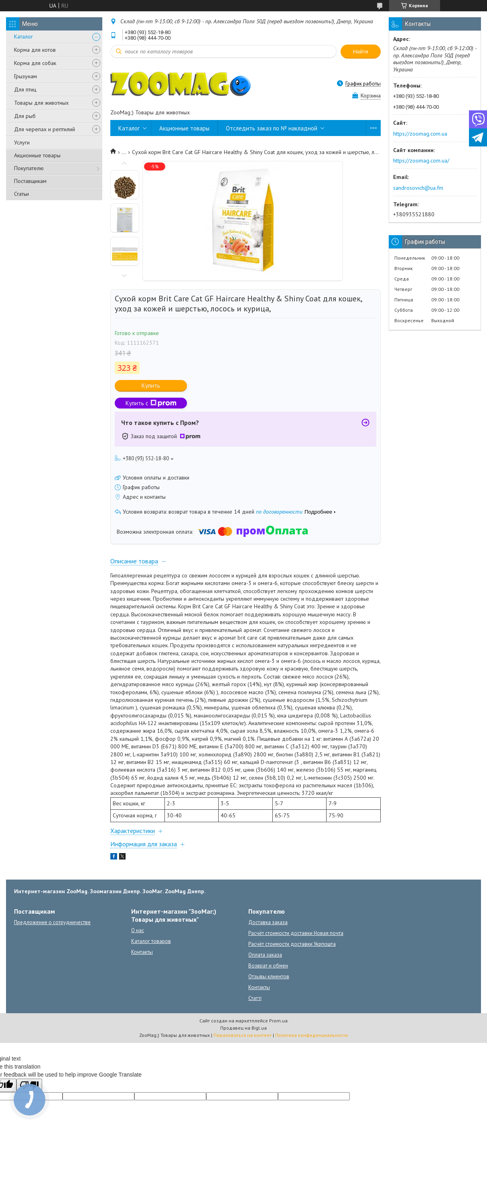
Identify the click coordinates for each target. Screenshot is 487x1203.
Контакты (142, 952)
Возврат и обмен (268, 965)
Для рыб (25, 116)
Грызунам (25, 76)
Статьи (21, 193)
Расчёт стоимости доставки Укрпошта (292, 944)
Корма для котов (35, 49)
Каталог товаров (151, 941)
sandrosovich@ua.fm (418, 187)
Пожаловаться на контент (242, 1035)
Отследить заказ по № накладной (271, 128)
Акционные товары (37, 155)
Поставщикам (30, 181)
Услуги (22, 142)
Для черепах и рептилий (44, 129)
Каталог (23, 36)
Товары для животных (41, 102)
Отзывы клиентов (268, 976)
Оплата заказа (265, 954)
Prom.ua (278, 1021)
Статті (255, 998)
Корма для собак (35, 63)
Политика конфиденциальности (311, 1035)
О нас (137, 930)
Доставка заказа (268, 922)
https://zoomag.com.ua (420, 133)
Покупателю (29, 168)
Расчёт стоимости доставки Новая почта (295, 933)
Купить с (151, 403)
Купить (151, 385)
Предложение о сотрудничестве (52, 922)
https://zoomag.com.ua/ (421, 160)
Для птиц (25, 89)
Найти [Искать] (360, 52)
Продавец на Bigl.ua (243, 1028)
